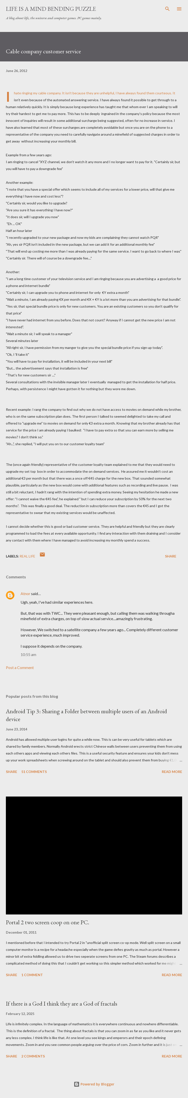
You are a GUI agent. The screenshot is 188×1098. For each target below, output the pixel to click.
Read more (172, 772)
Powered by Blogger (94, 1084)
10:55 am (28, 654)
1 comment (32, 975)
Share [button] (170, 556)
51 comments (34, 772)
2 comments (33, 1056)
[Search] (167, 9)
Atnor (25, 593)
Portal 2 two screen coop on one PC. (47, 922)
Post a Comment (20, 667)
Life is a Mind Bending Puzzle (51, 9)
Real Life (27, 556)
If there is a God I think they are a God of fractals (61, 1003)
